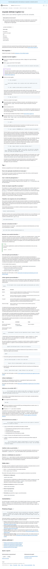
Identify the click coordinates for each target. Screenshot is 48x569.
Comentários (6, 499)
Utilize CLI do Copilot (23, 8)
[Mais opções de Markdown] (13, 27)
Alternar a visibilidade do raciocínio (12, 455)
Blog (34, 565)
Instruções (10, 8)
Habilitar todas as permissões (10, 448)
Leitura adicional (8, 540)
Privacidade (15, 565)
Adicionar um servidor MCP (9, 388)
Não (9, 556)
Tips (4, 165)
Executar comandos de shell (10, 224)
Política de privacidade (5, 558)
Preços (22, 565)
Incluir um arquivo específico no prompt (13, 186)
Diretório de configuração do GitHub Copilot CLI (13, 545)
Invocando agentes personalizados (11, 528)
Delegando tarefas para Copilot (10, 524)
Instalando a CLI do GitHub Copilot (22, 53)
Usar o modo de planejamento (10, 177)
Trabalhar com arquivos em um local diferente (14, 199)
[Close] (45, 1)
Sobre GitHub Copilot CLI (33, 47)
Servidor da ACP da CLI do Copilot (10, 547)
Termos (11, 565)
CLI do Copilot (16, 8)
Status (19, 565)
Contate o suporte (28, 557)
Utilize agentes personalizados (10, 277)
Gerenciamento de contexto (10, 419)
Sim (4, 556)
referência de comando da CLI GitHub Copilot (13, 544)
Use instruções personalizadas (10, 254)
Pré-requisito (6, 50)
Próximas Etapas (8, 509)
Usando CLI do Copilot (9, 57)
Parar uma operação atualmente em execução (14, 171)
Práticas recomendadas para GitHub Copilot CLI (13, 542)
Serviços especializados (28, 565)
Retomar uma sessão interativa (10, 234)
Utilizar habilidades (7, 378)
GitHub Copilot (5, 8)
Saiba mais (6, 463)
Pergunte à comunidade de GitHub (31, 556)
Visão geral (30, 8)
